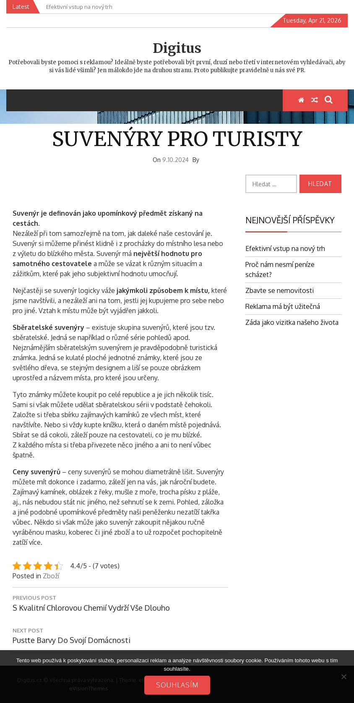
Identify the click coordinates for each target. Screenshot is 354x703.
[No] (343, 676)
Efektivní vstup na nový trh (285, 248)
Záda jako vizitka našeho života (291, 322)
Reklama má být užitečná (282, 306)
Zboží (51, 576)
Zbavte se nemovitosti (279, 290)
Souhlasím (177, 685)
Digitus (177, 48)
